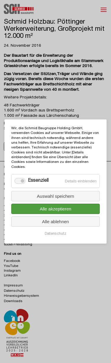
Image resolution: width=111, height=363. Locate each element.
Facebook (12, 261)
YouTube (11, 266)
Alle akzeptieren (55, 208)
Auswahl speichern (55, 196)
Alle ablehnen (55, 221)
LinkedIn (11, 275)
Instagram (12, 271)
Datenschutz (55, 234)
